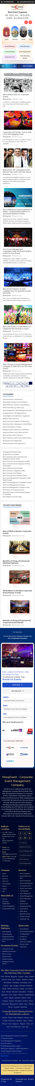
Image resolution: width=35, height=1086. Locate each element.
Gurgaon (21, 976)
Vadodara (17, 998)
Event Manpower (25, 893)
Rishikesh (29, 985)
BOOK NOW (17, 685)
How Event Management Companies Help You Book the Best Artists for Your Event (17, 251)
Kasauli (22, 989)
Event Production (25, 881)
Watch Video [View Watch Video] (25, 66)
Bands (5, 418)
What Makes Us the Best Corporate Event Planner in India (17, 592)
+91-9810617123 (7, 2)
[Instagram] (20, 838)
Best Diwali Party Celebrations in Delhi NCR (16, 424)
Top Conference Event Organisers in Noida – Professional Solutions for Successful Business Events (17, 212)
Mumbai (7, 976)
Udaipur (31, 979)
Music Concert (6, 954)
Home (4, 873)
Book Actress (7, 435)
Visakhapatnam (29, 995)
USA (8, 1027)
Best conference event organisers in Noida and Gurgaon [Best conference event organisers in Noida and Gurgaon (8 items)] (16, 465)
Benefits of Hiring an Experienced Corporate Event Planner (17, 621)
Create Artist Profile (8, 908)
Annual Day (24, 405)
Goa (13, 979)
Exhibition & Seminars (9, 951)
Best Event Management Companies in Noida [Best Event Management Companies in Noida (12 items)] (17, 482)
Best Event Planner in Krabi (11, 427)
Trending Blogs (24, 934)
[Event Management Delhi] (24, 754)
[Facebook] (20, 833)
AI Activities (22, 402)
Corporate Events (25, 886)
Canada (5, 1020)
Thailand (22, 1024)
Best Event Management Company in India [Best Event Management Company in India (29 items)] (16, 487)
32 (27, 383)
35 (11, 386)
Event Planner (24, 929)
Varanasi (11, 1001)
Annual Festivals (8, 407)
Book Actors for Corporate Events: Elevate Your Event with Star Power (17, 171)
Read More (5, 1056)
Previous (7, 383)
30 (19, 383)
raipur (26, 1004)
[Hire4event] (10, 748)
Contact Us (23, 936)
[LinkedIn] (30, 833)
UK (32, 1024)
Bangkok (20, 1017)
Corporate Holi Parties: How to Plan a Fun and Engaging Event (17, 133)
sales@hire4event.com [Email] (9, 854)
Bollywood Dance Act (10, 432)
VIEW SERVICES (17, 691)
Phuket (10, 1017)
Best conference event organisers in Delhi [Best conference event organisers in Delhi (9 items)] (16, 461)
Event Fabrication (25, 898)
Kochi (3, 992)
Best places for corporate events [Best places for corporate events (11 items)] (13, 490)
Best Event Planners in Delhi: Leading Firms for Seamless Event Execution (17, 291)
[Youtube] (30, 838)
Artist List (5, 881)
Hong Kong (11, 1020)
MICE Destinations (22, 1048)
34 (7, 386)
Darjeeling (24, 1007)
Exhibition (23, 901)
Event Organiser (25, 873)
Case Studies (6, 884)
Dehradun (22, 985)
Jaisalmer (25, 979)
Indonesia (19, 1020)
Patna (29, 998)
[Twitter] (25, 833)
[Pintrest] (25, 838)
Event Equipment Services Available (15, 717)
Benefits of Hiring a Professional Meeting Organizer (16, 562)
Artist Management (22, 410)
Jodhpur (18, 979)
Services (5, 878)
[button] (3, 66)
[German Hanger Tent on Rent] (10, 754)
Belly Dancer (13, 418)
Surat (10, 995)
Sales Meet (23, 911)
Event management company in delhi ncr (14, 1036)
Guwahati (17, 1007)
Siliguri (21, 1004)
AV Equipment (7, 413)
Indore (6, 998)
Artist (18, 407)
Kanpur (15, 995)
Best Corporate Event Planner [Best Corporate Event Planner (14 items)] (12, 473)
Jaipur (26, 976)
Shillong (31, 1004)
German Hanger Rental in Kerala (11, 1051)
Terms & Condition (26, 941)
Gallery (4, 889)
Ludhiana (5, 1001)
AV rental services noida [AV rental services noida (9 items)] (11, 454)
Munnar (8, 992)
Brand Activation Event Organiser (13, 443)
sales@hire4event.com (25, 2)
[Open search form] (14, 66)
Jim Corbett (29, 989)
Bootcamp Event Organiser (11, 441)
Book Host (17, 438)
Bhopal (11, 998)
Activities (17, 399)
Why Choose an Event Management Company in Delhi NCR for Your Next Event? (17, 366)
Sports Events (6, 956)
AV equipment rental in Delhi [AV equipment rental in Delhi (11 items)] (12, 452)
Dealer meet (24, 909)
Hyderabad (23, 982)
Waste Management (26, 896)
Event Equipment (24, 51)
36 (15, 386)
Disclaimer (23, 939)
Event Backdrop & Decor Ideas (10, 1046)
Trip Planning (24, 891)
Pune (29, 982)
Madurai (23, 998)
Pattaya (26, 1017)
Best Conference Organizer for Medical (15, 421)
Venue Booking (10, 51)
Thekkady (30, 992)
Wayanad (15, 992)
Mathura (20, 995)
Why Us (4, 886)
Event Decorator (6, 1043)
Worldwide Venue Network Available (15, 709)
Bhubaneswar (14, 1004)
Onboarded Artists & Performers (14, 700)
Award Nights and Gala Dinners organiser (15, 416)
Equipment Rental (8, 936)
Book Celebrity (7, 438)
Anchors (16, 405)
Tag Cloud (23, 947)
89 (22, 386)
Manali (4, 989)
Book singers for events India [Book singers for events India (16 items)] (12, 497)
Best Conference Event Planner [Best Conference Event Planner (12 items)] (13, 468)
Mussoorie (15, 989)
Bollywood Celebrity (21, 429)
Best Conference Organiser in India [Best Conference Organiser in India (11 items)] (14, 470)
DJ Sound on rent (6, 1038)
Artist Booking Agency (27, 931)
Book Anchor (17, 435)
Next (27, 386)
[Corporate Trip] (10, 761)
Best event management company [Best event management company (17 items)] (14, 485)
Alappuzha (4, 995)
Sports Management (26, 883)
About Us (5, 876)
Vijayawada (5, 1004)
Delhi (2, 976)
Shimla (9, 989)
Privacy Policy (24, 944)
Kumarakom (22, 992)
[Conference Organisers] (24, 748)
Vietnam (4, 1017)
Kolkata (31, 976)
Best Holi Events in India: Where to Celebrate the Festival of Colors (17, 328)
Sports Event (24, 903)
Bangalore (14, 976)
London (30, 1020)
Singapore (15, 1024)
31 (23, 383)
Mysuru (10, 1007)
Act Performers (8, 399)
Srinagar (15, 985)
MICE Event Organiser (7, 1048)
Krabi (15, 1017)
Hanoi (23, 1027)
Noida (9, 979)
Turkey (28, 1024)
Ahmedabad (7, 982)
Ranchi (31, 1001)
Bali (27, 1027)
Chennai (4, 979)
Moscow (4, 1024)
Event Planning (10, 46)
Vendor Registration (8, 906)
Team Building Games (25, 57)
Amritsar (25, 1001)
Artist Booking (24, 46)
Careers (4, 899)
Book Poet (26, 438)
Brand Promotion (25, 914)
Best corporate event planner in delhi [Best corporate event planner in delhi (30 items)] (15, 475)
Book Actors (22, 432)
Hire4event (7, 99)
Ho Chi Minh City (15, 1027)
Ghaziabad (18, 1001)
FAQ (3, 891)
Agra (11, 985)
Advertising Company (9, 402)
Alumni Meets (7, 405)
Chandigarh (15, 982)
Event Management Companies (11, 1041)
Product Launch (25, 916)
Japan (25, 1020)
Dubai (31, 1017)
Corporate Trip (9, 57)
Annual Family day (25, 906)
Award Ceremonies (26, 888)
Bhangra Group (7, 429)
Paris (9, 1024)
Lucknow (6, 985)
